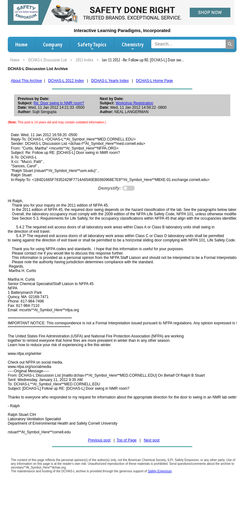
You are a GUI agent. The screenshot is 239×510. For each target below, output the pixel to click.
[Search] (230, 44)
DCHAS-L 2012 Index (66, 81)
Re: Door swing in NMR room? (59, 103)
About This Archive (26, 81)
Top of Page (127, 440)
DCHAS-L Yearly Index (110, 81)
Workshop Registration (134, 103)
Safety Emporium (160, 471)
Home (21, 44)
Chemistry (132, 46)
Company (52, 46)
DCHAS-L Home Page (154, 81)
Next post (152, 440)
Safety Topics (91, 46)
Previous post (99, 440)
